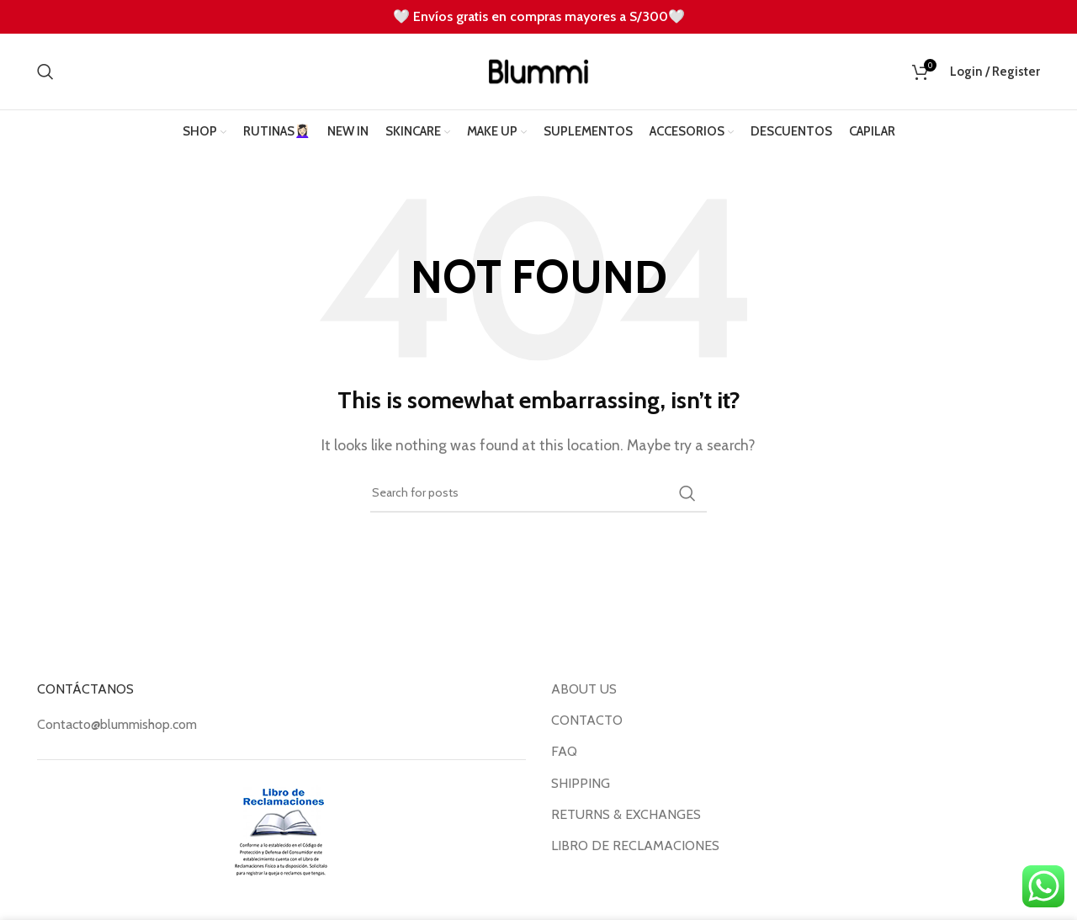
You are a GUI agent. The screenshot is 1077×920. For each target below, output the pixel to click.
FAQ (564, 751)
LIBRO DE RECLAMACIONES (635, 846)
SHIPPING (580, 783)
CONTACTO (587, 720)
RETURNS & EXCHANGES (626, 814)
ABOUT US (584, 689)
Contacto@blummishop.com (117, 724)
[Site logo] (538, 70)
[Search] (45, 71)
